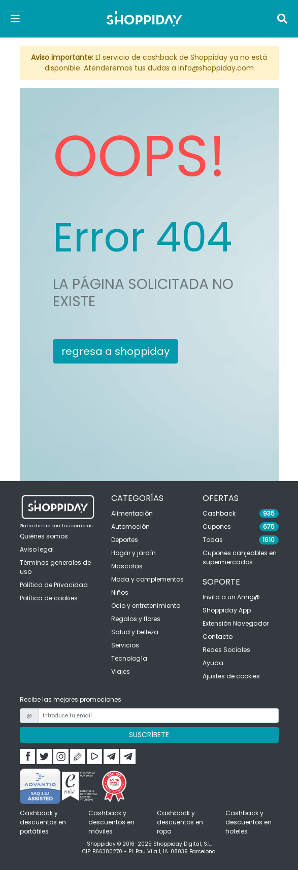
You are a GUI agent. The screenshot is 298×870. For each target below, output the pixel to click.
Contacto (218, 636)
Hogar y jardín (133, 553)
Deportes (124, 539)
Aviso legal (37, 549)
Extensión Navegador (236, 623)
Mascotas (127, 566)
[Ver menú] (15, 18)
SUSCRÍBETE (149, 735)
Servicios (125, 645)
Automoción (130, 526)
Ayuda (213, 663)
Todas (213, 539)
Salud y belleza (134, 632)
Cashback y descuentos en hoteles (248, 822)
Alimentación (132, 513)
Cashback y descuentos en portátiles (43, 822)
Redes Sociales (226, 649)
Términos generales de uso (55, 567)
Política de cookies (49, 598)
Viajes (120, 671)
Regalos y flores (135, 618)
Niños (119, 592)
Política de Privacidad (54, 585)
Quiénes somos (44, 536)
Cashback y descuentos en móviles (111, 822)
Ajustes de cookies (231, 676)
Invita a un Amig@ (231, 597)
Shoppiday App (227, 610)
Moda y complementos (147, 579)
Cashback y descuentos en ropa (180, 822)
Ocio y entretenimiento (145, 605)
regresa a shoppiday (115, 351)
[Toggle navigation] (282, 18)
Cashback (219, 513)
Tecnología (129, 658)
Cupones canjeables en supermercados (240, 557)
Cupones (217, 526)
